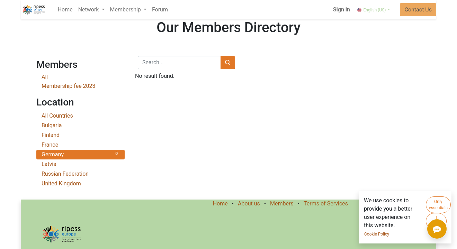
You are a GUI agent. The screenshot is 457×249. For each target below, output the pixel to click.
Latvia (80, 163)
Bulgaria (80, 125)
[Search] (228, 62)
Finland (80, 134)
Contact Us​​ (418, 9)
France (80, 144)
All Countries (80, 115)
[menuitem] (65, 10)
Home (220, 203)
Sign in (341, 9)
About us (249, 203)
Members (282, 203)
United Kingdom (80, 183)
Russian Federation (80, 173)
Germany (80, 154)
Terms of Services (326, 203)
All (45, 77)
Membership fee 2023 (69, 86)
